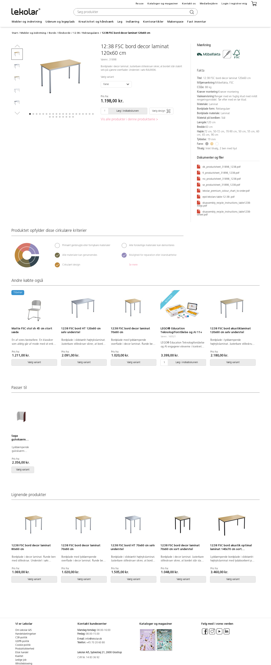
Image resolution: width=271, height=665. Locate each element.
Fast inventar (196, 21)
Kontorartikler (153, 21)
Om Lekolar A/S (23, 630)
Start (15, 32)
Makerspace (175, 21)
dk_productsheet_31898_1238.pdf (219, 166)
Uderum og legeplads (60, 21)
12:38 (76, 32)
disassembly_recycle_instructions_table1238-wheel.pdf (224, 212)
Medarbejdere (209, 3)
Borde (52, 32)
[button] (30, 114)
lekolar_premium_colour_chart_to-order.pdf (223, 190)
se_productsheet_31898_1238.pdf (218, 184)
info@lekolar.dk (93, 639)
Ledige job (20, 660)
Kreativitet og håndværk (96, 21)
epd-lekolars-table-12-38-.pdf (216, 196)
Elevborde (65, 32)
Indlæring (132, 21)
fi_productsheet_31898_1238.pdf (218, 172)
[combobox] (135, 12)
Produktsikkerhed (24, 649)
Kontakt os (189, 3)
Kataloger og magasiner (162, 3)
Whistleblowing (23, 664)
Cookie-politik (23, 645)
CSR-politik (21, 637)
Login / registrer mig (234, 3)
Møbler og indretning (27, 21)
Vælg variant (107, 77)
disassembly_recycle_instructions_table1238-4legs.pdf (224, 203)
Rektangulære (90, 32)
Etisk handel (21, 652)
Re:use (140, 3)
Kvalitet (19, 656)
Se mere (133, 265)
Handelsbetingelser (25, 634)
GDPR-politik (22, 641)
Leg (119, 21)
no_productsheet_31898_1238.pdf (219, 178)
